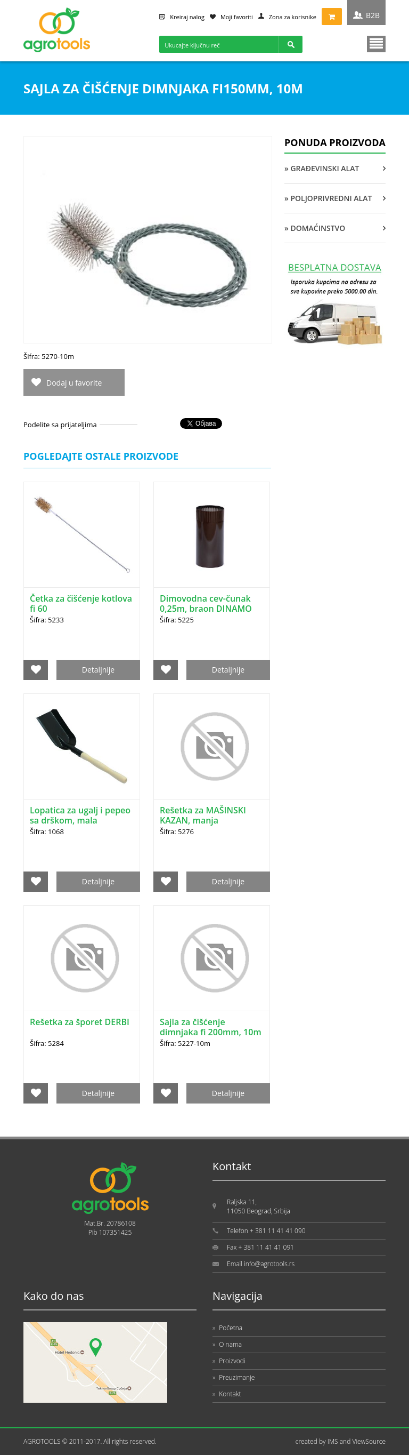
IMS (333, 1441)
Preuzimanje (233, 1377)
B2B (373, 15)
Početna (227, 1327)
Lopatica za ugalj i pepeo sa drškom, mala (80, 815)
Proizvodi (229, 1360)
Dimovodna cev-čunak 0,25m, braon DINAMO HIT (206, 609)
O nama (227, 1344)
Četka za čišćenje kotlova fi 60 (81, 603)
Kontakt (226, 1393)
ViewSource (369, 1441)
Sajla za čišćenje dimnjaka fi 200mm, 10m (210, 1027)
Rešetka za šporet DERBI (79, 1022)
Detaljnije (98, 670)
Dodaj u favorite (74, 383)
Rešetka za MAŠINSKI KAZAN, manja (203, 815)
